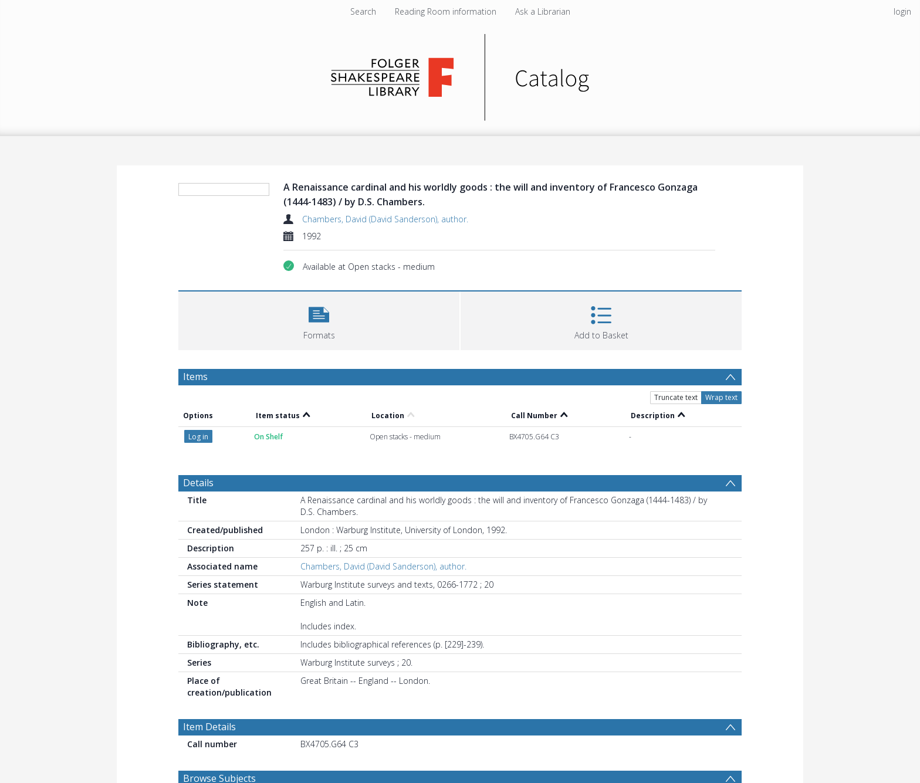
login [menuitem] (902, 11)
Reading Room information (445, 11)
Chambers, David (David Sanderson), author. (385, 219)
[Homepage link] (460, 74)
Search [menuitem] (363, 11)
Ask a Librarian (542, 11)
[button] (318, 319)
